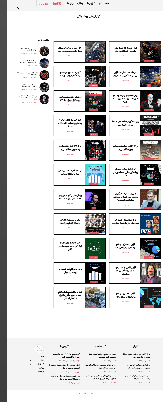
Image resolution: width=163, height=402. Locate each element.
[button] (10, 8)
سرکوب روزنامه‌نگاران (86, 232)
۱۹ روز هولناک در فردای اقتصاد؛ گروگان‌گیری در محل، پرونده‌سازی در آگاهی (63, 246)
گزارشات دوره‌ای (26, 77)
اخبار (29, 65)
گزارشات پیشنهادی (26, 53)
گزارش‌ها (57, 346)
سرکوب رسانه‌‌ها (86, 60)
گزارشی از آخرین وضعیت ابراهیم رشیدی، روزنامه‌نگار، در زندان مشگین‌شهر (118, 271)
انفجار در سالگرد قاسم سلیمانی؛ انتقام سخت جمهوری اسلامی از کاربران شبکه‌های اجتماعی (63, 295)
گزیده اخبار (93, 346)
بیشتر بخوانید (118, 56)
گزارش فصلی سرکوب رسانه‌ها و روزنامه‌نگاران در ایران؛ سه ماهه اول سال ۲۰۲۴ (118, 172)
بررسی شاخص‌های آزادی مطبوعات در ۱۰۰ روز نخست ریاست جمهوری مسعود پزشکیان (20, 98)
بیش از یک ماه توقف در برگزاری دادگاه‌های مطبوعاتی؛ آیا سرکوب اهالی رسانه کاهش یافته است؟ (118, 197)
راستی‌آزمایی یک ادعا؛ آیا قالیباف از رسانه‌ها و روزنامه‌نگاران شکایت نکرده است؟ (63, 123)
